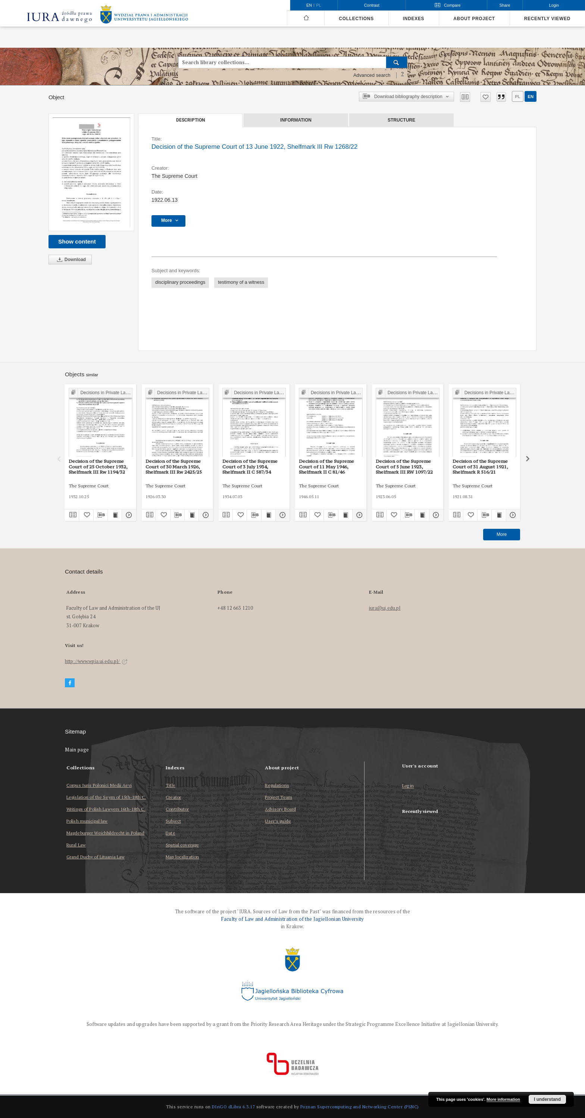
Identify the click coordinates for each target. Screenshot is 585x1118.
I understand (547, 1099)
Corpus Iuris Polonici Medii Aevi (99, 785)
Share (505, 5)
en (531, 96)
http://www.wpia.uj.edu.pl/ (96, 661)
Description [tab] (190, 120)
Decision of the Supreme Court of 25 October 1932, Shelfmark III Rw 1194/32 (98, 466)
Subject (173, 821)
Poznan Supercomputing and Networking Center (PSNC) (359, 1106)
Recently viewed (547, 18)
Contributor (177, 809)
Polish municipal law (86, 821)
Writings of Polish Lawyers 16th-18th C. (106, 809)
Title (170, 785)
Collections (356, 18)
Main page (77, 750)
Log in (408, 785)
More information (503, 1099)
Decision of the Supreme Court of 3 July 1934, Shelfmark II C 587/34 (250, 466)
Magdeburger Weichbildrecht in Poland (105, 833)
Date (170, 833)
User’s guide (278, 821)
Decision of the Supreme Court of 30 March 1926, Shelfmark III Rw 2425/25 (174, 466)
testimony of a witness (241, 282)
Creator (173, 797)
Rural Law (76, 845)
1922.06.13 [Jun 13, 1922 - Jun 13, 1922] (164, 200)
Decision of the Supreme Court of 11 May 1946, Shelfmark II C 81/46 (326, 466)
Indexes (413, 18)
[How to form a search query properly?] (402, 75)
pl (517, 96)
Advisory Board (280, 809)
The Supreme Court (174, 176)
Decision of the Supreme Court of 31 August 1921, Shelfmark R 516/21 (480, 466)
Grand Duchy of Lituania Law (95, 857)
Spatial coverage (182, 845)
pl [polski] (318, 5)
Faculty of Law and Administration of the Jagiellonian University (292, 919)
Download (70, 259)
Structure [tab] (401, 120)
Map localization (182, 857)
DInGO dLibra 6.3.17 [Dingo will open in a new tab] (233, 1106)
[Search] (396, 62)
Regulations (277, 785)
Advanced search (372, 75)
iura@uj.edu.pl (385, 608)
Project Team (278, 797)
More (502, 534)
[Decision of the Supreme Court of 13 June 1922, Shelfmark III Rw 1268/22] (91, 172)
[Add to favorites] (486, 97)
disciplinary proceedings (180, 282)
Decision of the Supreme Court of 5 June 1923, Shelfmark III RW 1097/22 (404, 466)
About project (474, 18)
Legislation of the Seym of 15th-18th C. (106, 797)
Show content (77, 241)
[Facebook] (70, 683)
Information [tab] (296, 120)
